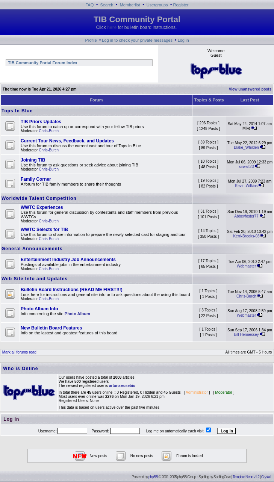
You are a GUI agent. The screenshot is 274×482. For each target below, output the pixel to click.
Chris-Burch (49, 131)
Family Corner (36, 179)
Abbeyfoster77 (246, 216)
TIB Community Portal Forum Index (42, 62)
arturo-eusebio (122, 386)
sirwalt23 (246, 167)
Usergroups (157, 5)
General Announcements (32, 248)
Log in (183, 40)
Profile (91, 40)
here (112, 27)
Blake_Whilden (246, 147)
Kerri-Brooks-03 (246, 236)
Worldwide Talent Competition (39, 198)
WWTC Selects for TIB (44, 229)
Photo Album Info (39, 308)
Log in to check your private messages (137, 40)
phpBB (153, 477)
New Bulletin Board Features (51, 328)
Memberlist (130, 5)
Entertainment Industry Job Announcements (68, 259)
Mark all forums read (18, 352)
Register (181, 5)
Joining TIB (33, 160)
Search (107, 5)
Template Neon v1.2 (246, 477)
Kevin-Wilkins (246, 186)
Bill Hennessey (246, 334)
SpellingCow (221, 477)
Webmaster (246, 266)
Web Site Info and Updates (35, 278)
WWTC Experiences (42, 207)
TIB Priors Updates (41, 121)
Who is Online (20, 368)
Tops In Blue (17, 110)
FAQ (89, 5)
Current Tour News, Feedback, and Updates (67, 141)
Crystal (265, 477)
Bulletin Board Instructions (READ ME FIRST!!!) (72, 289)
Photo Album (77, 313)
